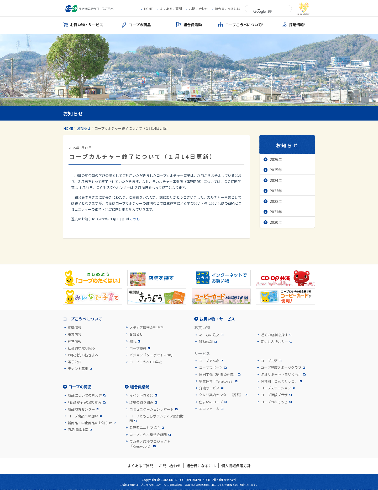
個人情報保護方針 (236, 465)
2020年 (276, 222)
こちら (135, 218)
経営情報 (74, 341)
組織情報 (74, 327)
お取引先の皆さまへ (83, 355)
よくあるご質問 (171, 8)
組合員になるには (227, 8)
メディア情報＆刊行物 (146, 327)
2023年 (276, 190)
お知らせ (84, 128)
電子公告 (74, 362)
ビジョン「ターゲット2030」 (151, 355)
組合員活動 (140, 386)
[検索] (269, 12)
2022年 (276, 201)
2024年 (276, 180)
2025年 (276, 169)
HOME (148, 8)
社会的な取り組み (81, 348)
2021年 (276, 211)
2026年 (276, 159)
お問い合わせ (198, 8)
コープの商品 (80, 386)
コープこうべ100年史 (145, 362)
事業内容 (74, 334)
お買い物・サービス (217, 319)
